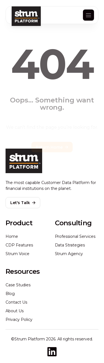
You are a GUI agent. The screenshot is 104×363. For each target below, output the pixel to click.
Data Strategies (70, 245)
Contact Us (16, 302)
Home (12, 236)
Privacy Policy (19, 319)
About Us (15, 310)
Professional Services (75, 236)
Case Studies (18, 284)
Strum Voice (17, 253)
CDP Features (19, 245)
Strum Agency (69, 253)
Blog (10, 293)
